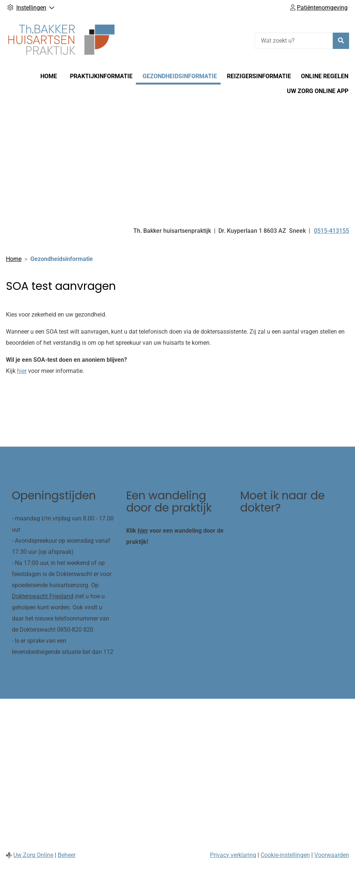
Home (48, 76)
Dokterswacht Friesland (42, 596)
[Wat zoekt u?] (294, 41)
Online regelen (324, 76)
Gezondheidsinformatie (180, 76)
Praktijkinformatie (101, 76)
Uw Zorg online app (317, 91)
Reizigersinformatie (259, 76)
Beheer (67, 855)
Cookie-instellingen (285, 855)
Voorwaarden (331, 855)
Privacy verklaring (233, 855)
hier (22, 370)
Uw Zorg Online (33, 855)
